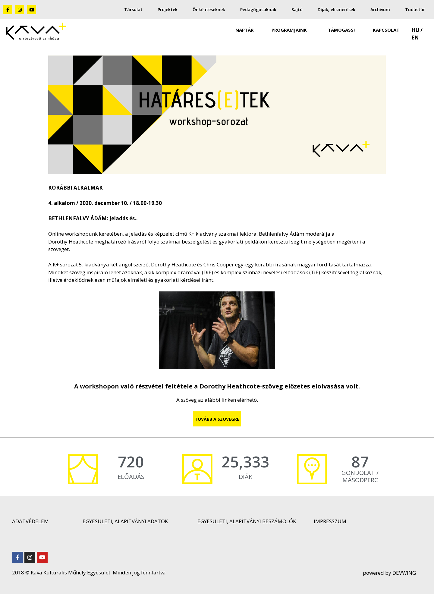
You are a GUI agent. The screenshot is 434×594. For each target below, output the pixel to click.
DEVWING (403, 572)
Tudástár (415, 9)
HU (415, 30)
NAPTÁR (244, 30)
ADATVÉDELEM (30, 521)
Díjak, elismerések (336, 9)
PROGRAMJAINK (291, 30)
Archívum (380, 9)
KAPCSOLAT (386, 30)
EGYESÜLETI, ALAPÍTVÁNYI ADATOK (125, 521)
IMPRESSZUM (330, 521)
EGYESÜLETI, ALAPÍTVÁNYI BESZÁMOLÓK (246, 521)
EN (415, 37)
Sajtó (297, 9)
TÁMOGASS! (341, 30)
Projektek (168, 9)
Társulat (133, 9)
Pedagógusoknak (258, 9)
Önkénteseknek (209, 9)
